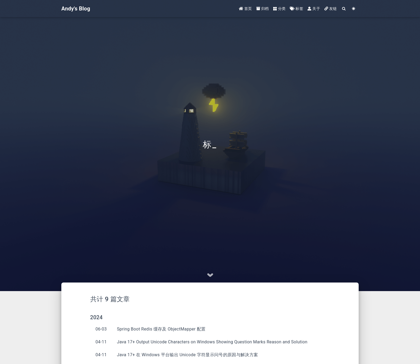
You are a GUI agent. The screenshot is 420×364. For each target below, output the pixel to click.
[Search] (344, 9)
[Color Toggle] (354, 9)
